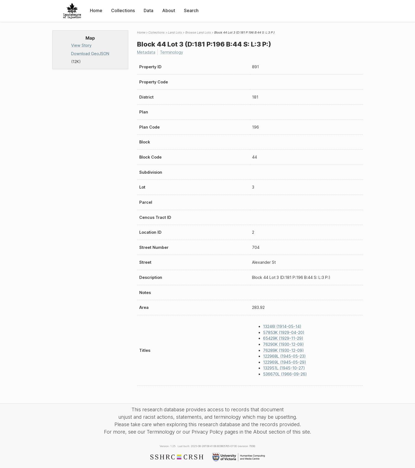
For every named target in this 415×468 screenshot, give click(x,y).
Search (191, 10)
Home (96, 10)
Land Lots (175, 32)
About (168, 10)
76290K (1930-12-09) (283, 344)
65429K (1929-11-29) (283, 338)
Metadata (146, 52)
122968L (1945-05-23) (284, 356)
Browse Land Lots (198, 32)
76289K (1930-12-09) (283, 350)
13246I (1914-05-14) (282, 326)
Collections (123, 10)
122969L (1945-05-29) (284, 362)
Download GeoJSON (90, 53)
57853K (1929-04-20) (283, 332)
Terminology (171, 52)
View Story (81, 45)
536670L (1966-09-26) (285, 374)
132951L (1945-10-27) (284, 368)
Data (148, 10)
